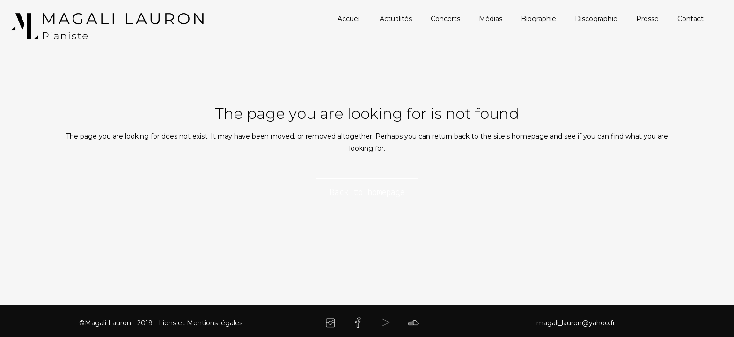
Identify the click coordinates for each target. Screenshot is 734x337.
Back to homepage (367, 193)
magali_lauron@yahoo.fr (575, 323)
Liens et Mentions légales (200, 323)
